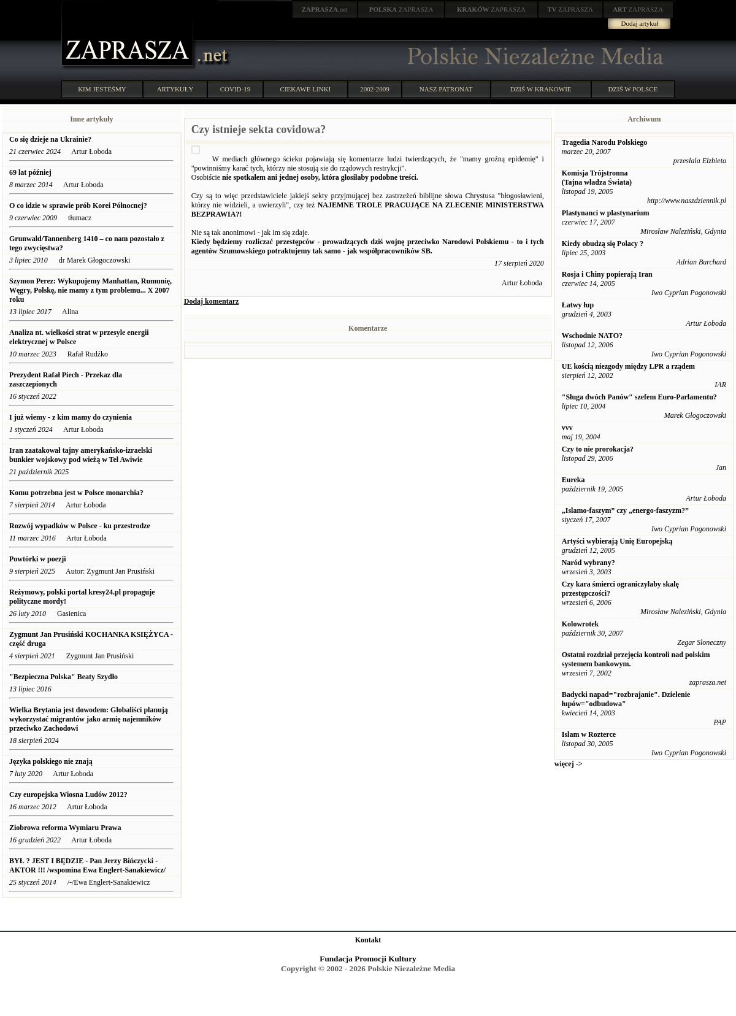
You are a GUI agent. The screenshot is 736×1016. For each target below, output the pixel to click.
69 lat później (30, 172)
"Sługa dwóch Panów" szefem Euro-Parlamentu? (639, 397)
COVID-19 (235, 89)
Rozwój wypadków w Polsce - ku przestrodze (79, 525)
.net (325, 9)
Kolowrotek (580, 624)
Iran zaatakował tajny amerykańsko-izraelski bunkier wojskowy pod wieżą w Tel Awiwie (80, 455)
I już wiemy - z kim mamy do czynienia (70, 417)
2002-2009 (374, 89)
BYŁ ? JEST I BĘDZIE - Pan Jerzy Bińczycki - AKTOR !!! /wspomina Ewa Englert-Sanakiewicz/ (88, 865)
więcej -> (568, 764)
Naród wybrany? (588, 562)
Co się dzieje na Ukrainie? (50, 139)
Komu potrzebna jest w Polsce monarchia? (76, 492)
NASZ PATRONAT (446, 89)
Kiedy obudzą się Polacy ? (602, 243)
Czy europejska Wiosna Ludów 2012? (68, 794)
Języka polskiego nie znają (51, 761)
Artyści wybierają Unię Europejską (617, 541)
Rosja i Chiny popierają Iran (607, 274)
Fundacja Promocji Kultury (368, 958)
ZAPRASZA (401, 9)
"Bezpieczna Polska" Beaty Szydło (63, 676)
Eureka (573, 479)
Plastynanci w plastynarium (606, 213)
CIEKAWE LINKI (305, 89)
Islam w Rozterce (589, 734)
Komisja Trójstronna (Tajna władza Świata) (597, 178)
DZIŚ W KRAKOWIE (541, 89)
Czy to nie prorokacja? (598, 449)
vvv (567, 427)
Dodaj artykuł (640, 23)
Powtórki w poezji (37, 559)
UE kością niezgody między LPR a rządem (628, 366)
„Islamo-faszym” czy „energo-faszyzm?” (625, 510)
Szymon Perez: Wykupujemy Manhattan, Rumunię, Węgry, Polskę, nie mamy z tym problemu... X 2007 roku (90, 290)
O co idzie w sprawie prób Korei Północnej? (79, 205)
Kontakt (368, 940)
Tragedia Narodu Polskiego (605, 142)
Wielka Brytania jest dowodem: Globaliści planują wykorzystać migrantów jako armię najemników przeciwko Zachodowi (88, 719)
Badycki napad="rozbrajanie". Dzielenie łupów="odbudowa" (626, 699)
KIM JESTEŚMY (102, 89)
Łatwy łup (578, 305)
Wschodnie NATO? (592, 335)
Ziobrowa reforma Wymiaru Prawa (65, 827)
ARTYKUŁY (175, 89)
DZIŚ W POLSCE (632, 89)
